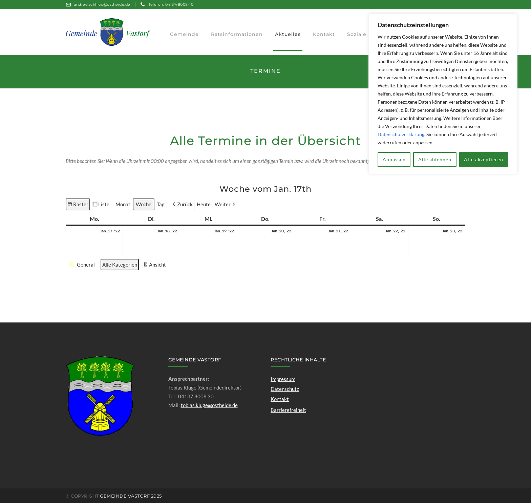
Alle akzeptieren (483, 159)
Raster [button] (77, 205)
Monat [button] (122, 204)
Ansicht (155, 265)
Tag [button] (161, 204)
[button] (182, 204)
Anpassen (394, 159)
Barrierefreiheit (288, 410)
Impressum (283, 379)
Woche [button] (143, 204)
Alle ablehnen (434, 159)
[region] (442, 94)
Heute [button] (204, 204)
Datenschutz (285, 389)
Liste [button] (100, 205)
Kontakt (280, 399)
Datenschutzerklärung (401, 134)
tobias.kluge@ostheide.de (209, 405)
